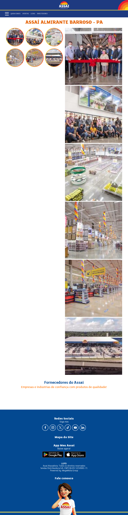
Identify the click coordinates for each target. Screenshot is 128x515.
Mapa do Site (64, 437)
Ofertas (25, 14)
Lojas (33, 14)
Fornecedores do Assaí (64, 383)
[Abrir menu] (7, 14)
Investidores (42, 14)
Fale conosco (64, 478)
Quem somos (15, 14)
